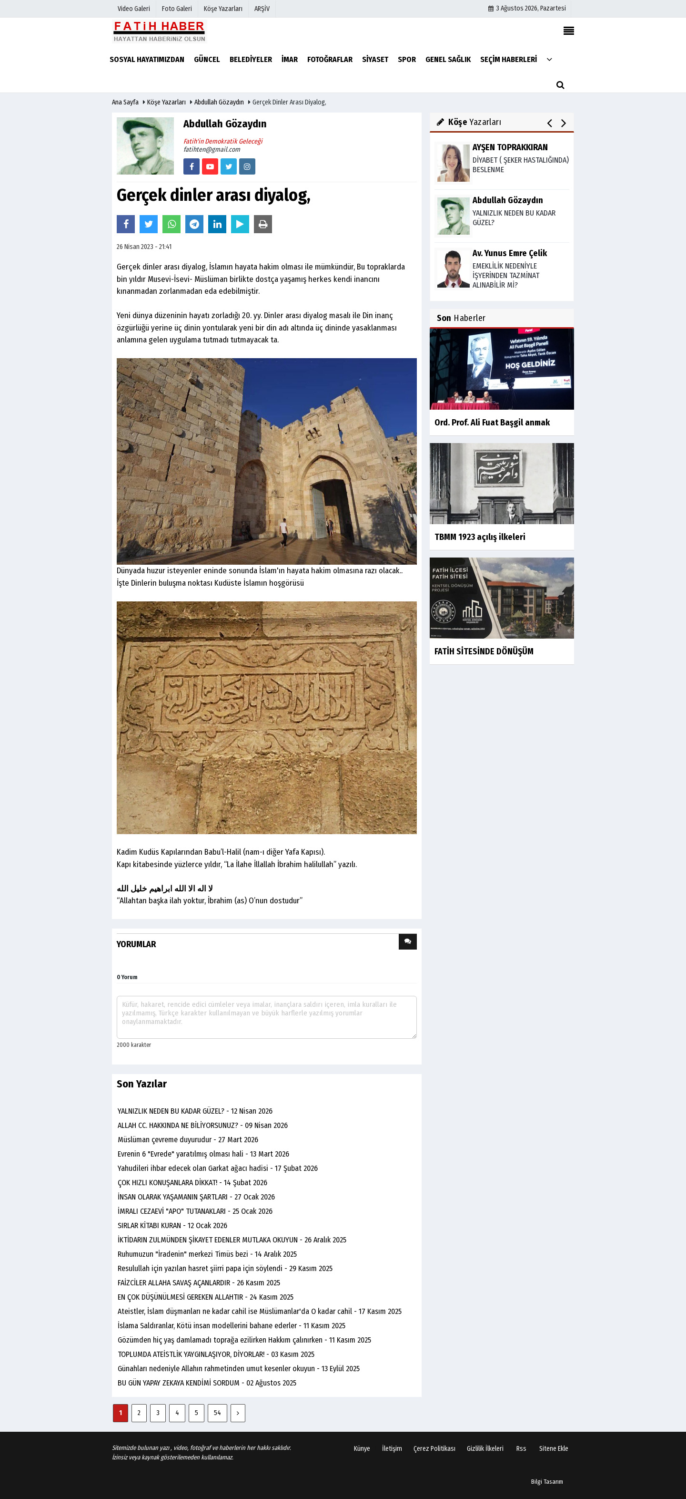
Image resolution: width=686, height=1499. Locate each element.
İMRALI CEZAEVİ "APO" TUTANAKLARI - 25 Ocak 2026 (195, 1211)
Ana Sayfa (125, 102)
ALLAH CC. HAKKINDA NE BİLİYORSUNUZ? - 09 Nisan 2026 (203, 1125)
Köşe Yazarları (166, 102)
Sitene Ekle (553, 1449)
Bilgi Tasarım (547, 1481)
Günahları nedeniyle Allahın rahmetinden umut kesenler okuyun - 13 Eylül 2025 (239, 1368)
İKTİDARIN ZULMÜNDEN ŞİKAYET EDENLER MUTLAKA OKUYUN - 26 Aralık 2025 (232, 1239)
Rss (521, 1449)
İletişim (392, 1449)
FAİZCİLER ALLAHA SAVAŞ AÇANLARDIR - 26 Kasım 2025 (199, 1282)
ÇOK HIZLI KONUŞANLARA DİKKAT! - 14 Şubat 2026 (192, 1182)
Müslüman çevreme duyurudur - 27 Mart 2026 (188, 1139)
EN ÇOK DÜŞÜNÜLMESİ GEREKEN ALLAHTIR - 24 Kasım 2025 (205, 1297)
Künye (362, 1449)
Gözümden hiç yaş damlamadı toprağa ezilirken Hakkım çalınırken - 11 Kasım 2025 (244, 1339)
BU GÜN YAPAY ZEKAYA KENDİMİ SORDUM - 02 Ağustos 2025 (207, 1382)
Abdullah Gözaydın (219, 102)
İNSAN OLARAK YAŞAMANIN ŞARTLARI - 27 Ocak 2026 (196, 1196)
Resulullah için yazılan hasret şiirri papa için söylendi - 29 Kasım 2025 (225, 1268)
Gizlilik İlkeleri (485, 1449)
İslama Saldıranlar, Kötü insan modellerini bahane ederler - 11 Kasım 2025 (231, 1325)
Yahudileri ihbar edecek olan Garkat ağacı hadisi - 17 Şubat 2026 (218, 1168)
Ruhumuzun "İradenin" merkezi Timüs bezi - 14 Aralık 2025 (207, 1254)
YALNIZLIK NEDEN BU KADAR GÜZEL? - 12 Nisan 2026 (195, 1111)
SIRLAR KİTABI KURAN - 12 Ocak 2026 (172, 1225)
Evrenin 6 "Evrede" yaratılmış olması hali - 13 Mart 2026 (203, 1153)
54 (217, 1413)
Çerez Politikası (434, 1449)
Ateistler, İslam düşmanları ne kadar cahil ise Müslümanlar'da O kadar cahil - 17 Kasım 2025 (260, 1311)
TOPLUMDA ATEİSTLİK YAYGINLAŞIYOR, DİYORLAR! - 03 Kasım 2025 (216, 1354)
